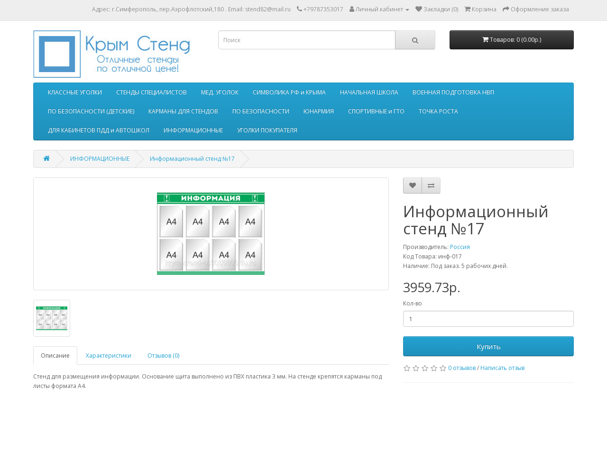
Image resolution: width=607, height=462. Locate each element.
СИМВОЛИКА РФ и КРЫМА (289, 92)
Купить (489, 346)
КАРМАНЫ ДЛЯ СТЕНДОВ (183, 111)
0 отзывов (462, 368)
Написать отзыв (502, 368)
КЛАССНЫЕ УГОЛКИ (75, 92)
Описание (55, 355)
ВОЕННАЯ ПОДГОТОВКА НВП (453, 92)
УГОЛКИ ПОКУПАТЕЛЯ (267, 130)
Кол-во (412, 303)
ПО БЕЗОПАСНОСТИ (260, 111)
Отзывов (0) (163, 355)
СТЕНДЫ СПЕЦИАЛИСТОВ (151, 92)
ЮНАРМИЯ (319, 111)
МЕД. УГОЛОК (220, 92)
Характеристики (108, 355)
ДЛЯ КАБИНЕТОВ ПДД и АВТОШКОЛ (98, 130)
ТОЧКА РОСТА (438, 111)
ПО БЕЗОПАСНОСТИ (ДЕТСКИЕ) (91, 111)
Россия (460, 247)
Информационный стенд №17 (192, 159)
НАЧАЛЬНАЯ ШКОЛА (369, 92)
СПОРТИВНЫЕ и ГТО (376, 111)
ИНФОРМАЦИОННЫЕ (193, 130)
